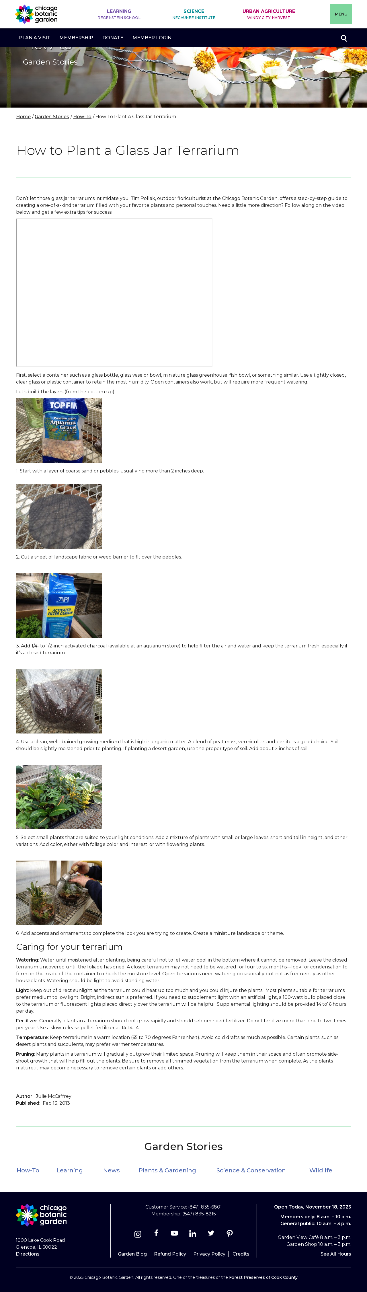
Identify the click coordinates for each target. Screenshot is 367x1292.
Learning (118, 14)
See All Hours (336, 1254)
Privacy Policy (209, 1254)
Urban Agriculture (269, 14)
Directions (28, 1254)
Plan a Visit (34, 37)
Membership (76, 37)
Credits (241, 1254)
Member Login (151, 37)
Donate (112, 37)
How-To (82, 116)
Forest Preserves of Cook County (263, 1277)
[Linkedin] (192, 1235)
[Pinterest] (229, 1235)
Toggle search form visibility (343, 38)
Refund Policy (170, 1254)
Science (194, 14)
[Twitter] (212, 1235)
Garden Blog (132, 1254)
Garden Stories (52, 116)
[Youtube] (174, 1235)
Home (23, 116)
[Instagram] (137, 1235)
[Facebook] (157, 1235)
